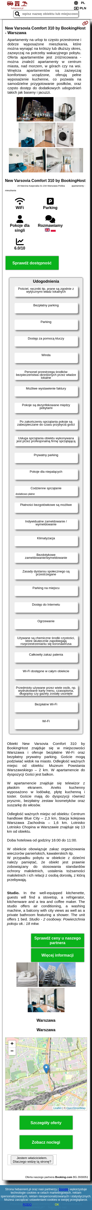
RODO (27, 1204)
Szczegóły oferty (45, 1123)
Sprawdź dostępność (32, 263)
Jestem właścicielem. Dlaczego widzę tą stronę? (32, 1159)
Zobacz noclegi (46, 1142)
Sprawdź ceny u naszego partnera (57, 940)
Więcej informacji (57, 955)
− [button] (11, 1051)
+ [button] (11, 1044)
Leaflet (57, 1108)
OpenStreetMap (76, 1108)
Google (63, 1189)
